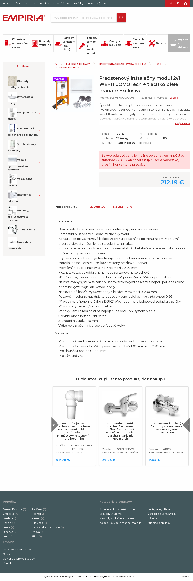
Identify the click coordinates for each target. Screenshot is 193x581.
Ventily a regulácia (111, 44)
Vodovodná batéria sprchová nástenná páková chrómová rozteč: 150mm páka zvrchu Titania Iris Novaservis (120, 432)
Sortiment (24, 67)
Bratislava (10, 515)
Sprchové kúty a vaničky (22, 147)
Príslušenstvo (95, 208)
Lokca (8, 528)
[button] (120, 18)
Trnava (37, 533)
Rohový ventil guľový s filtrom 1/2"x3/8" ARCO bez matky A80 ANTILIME (167, 429)
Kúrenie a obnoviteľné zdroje (16, 44)
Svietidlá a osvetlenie (19, 245)
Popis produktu (66, 208)
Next (185, 426)
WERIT (174, 99)
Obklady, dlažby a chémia (19, 84)
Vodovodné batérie (20, 182)
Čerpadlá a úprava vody (135, 44)
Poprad (38, 515)
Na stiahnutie (122, 208)
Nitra (7, 538)
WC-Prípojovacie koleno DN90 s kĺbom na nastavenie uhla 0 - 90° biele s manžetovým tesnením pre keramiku (74, 432)
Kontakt (31, 3)
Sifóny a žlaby (22, 231)
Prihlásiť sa (175, 3)
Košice (9, 524)
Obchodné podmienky (17, 551)
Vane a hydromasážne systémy (18, 165)
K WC (158, 65)
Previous (56, 426)
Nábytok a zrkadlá (19, 197)
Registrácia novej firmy (54, 3)
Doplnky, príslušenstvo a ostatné (18, 215)
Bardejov (10, 519)
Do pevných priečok (67, 69)
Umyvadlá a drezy (20, 100)
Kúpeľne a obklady (179, 44)
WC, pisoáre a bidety (22, 115)
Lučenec (10, 533)
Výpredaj (102, 3)
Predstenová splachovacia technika (23, 131)
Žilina (37, 538)
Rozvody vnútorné (41, 44)
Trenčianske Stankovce (48, 528)
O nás (6, 555)
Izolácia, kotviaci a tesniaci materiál (88, 46)
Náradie (157, 44)
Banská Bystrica (14, 510)
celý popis (182, 124)
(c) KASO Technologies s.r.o (97, 578)
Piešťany (39, 510)
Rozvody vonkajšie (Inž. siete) (65, 45)
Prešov (38, 519)
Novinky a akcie (83, 3)
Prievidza (39, 524)
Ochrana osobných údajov (19, 560)
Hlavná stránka (12, 3)
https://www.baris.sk (123, 578)
